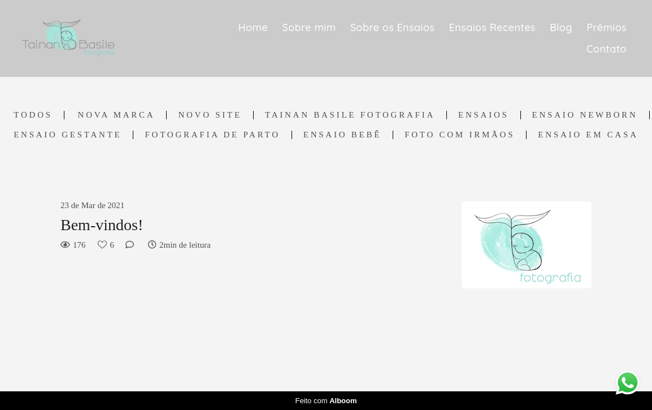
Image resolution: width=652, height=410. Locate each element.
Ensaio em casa (588, 135)
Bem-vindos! (101, 225)
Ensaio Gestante (67, 135)
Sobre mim (309, 27)
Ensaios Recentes (492, 27)
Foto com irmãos (460, 135)
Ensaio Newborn (585, 115)
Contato (606, 48)
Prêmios (606, 27)
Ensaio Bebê (342, 135)
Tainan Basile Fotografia (350, 115)
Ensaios (483, 115)
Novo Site (210, 115)
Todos (33, 115)
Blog (561, 27)
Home (253, 27)
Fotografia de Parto (212, 135)
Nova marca (116, 115)
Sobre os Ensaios (392, 27)
